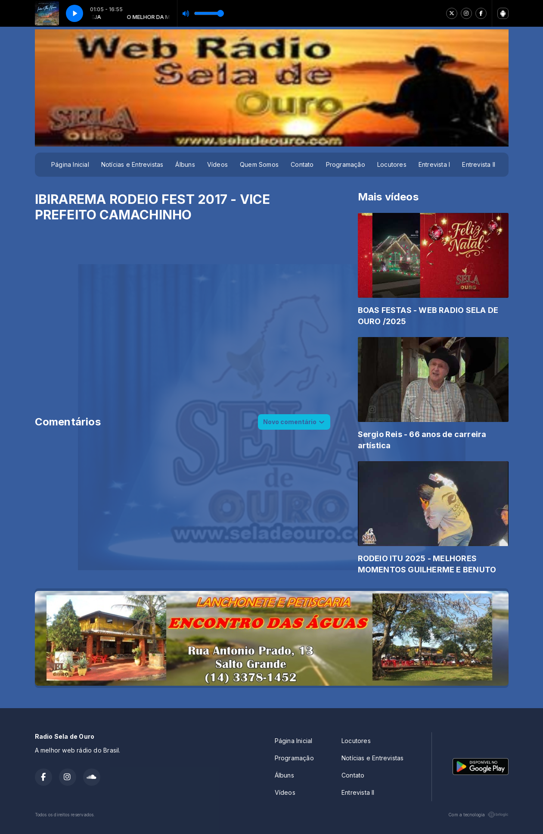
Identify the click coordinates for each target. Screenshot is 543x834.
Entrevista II (478, 164)
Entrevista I (434, 164)
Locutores (391, 164)
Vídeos (217, 164)
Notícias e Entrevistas (132, 164)
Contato (302, 164)
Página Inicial (70, 164)
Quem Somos (259, 164)
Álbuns (185, 164)
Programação (345, 164)
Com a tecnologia (478, 815)
